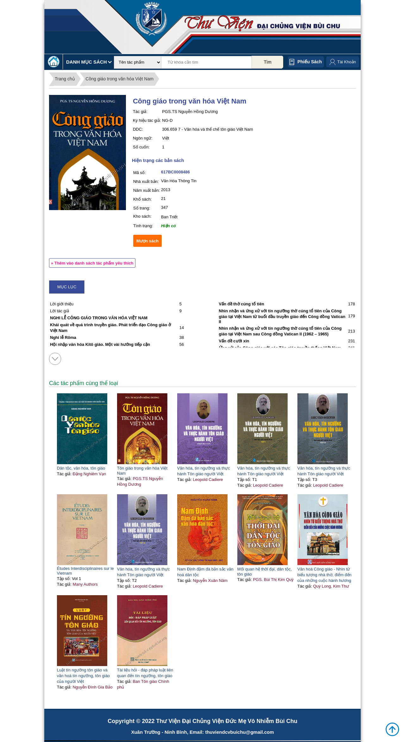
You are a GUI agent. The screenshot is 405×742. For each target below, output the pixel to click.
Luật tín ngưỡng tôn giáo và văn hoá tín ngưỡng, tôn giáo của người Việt (83, 676)
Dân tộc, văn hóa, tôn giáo (81, 468)
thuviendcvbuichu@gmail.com (239, 732)
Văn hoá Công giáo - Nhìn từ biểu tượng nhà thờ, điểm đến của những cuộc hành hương (324, 575)
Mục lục (66, 286)
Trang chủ (65, 78)
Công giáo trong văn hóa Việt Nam (119, 78)
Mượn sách (147, 241)
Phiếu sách (309, 61)
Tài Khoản (346, 61)
